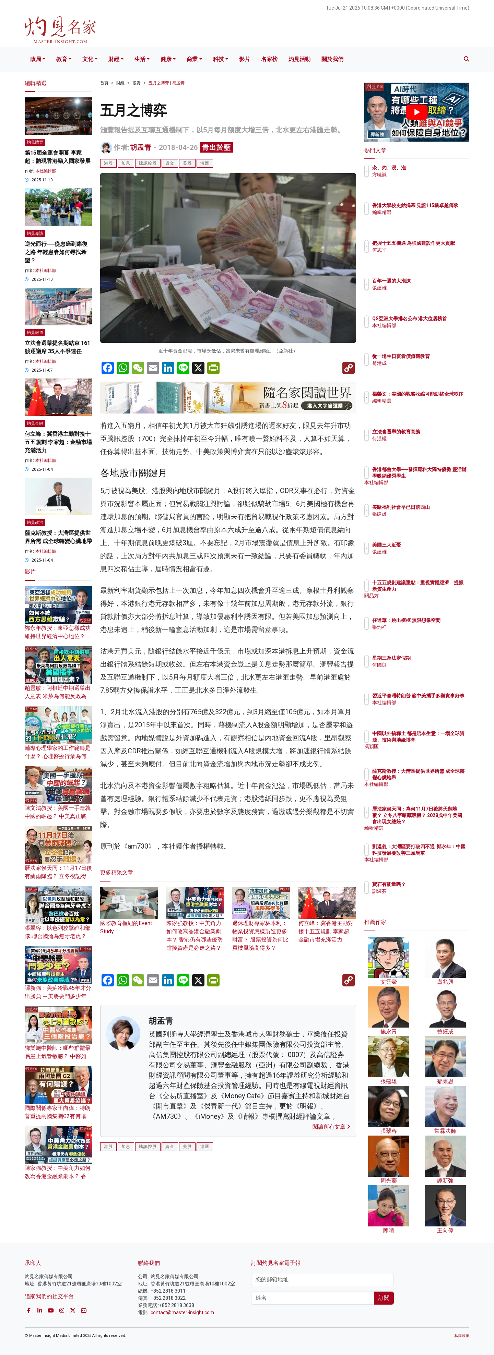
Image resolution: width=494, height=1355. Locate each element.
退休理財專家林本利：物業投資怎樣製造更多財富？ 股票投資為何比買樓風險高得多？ (261, 925)
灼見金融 (35, 423)
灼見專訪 (35, 233)
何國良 (419, 665)
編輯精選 (422, 218)
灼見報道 (35, 332)
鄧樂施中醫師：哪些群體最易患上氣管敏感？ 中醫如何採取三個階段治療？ (58, 1056)
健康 (166, 59)
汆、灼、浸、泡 (429, 167)
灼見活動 (299, 59)
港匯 (204, 163)
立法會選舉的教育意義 (436, 431)
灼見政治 (35, 522)
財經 (113, 59)
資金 (169, 163)
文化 (87, 59)
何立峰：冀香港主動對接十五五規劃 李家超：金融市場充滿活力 (327, 921)
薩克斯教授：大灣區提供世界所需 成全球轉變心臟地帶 (439, 777)
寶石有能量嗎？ (429, 884)
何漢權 (419, 438)
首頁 (104, 83)
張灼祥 (419, 633)
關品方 (419, 601)
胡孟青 (141, 147)
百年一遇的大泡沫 (431, 281)
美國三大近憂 (426, 545)
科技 (218, 59)
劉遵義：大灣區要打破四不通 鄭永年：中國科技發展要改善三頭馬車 (438, 853)
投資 (136, 83)
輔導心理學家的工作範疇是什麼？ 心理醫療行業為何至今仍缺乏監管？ (58, 756)
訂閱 (383, 1298)
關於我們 (332, 59)
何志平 (419, 256)
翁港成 (419, 369)
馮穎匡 (419, 752)
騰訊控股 (148, 163)
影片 (244, 59)
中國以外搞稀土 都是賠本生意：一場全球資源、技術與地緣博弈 (439, 739)
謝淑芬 (419, 891)
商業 (192, 59)
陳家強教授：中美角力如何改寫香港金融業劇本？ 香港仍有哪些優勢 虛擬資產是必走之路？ (195, 925)
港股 (108, 163)
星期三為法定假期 (431, 658)
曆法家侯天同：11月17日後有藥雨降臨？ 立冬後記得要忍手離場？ (58, 876)
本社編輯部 (45, 171)
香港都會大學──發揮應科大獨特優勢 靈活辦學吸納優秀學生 (439, 475)
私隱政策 (461, 1335)
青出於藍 (216, 147)
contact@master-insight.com (182, 1312)
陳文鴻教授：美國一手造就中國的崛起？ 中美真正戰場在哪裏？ (58, 816)
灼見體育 (35, 142)
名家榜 (269, 59)
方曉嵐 (419, 174)
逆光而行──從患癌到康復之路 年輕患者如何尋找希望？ (56, 252)
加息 (125, 163)
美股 (187, 163)
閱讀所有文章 (331, 1127)
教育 (61, 59)
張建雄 (419, 287)
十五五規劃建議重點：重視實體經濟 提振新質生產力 (438, 589)
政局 (35, 59)
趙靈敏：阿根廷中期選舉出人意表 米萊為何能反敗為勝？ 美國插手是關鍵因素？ (58, 696)
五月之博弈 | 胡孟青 (167, 83)
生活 (139, 59)
